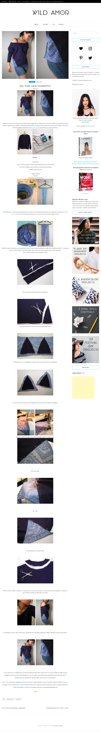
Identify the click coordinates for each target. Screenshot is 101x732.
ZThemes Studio (58, 726)
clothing (32, 81)
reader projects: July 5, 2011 (57, 708)
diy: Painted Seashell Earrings (14, 708)
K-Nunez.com (90, 126)
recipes (61, 24)
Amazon (76, 161)
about (37, 24)
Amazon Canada (94, 163)
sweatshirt (10, 699)
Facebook (65, 682)
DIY (54, 24)
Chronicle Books (92, 161)
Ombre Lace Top (33, 128)
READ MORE (85, 122)
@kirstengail (20, 685)
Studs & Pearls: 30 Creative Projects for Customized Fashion (47, 1)
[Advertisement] (83, 387)
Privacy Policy (26, 1)
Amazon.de (86, 193)
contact (45, 24)
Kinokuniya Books (77, 163)
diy (4, 699)
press (19, 1)
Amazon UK (86, 163)
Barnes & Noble (83, 161)
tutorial (18, 699)
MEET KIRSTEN (12, 1)
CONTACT (4, 1)
